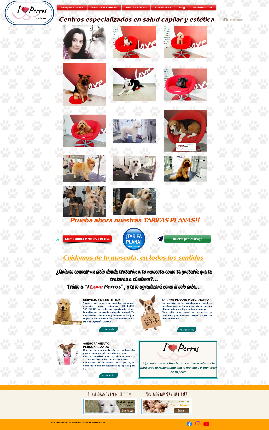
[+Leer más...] (108, 329)
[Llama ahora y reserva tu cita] (87, 238)
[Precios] (181, 410)
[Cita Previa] (127, 410)
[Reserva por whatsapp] (187, 239)
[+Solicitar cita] (186, 329)
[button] (136, 7)
